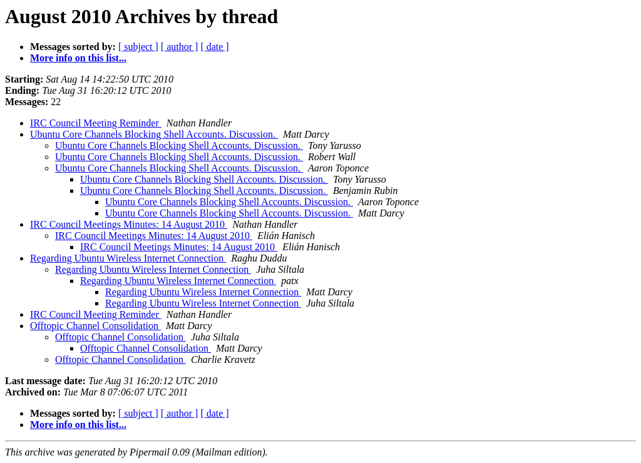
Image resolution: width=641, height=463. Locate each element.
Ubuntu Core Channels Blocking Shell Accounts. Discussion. (154, 134)
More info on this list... (78, 58)
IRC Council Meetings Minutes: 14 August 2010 (128, 224)
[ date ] (214, 46)
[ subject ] (138, 46)
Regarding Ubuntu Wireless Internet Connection (128, 258)
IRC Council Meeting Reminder (96, 123)
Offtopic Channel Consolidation (95, 325)
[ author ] (179, 46)
